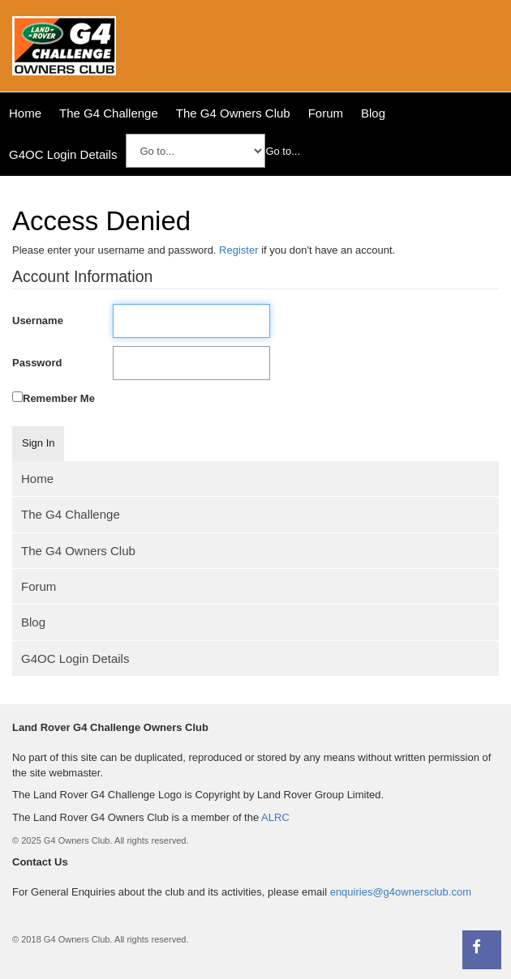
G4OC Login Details (63, 154)
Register (238, 250)
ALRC (275, 817)
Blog (373, 113)
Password (37, 363)
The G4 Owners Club (233, 113)
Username (37, 320)
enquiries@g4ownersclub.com (400, 892)
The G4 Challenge (108, 113)
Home (25, 113)
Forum (325, 113)
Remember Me (59, 398)
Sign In (38, 443)
